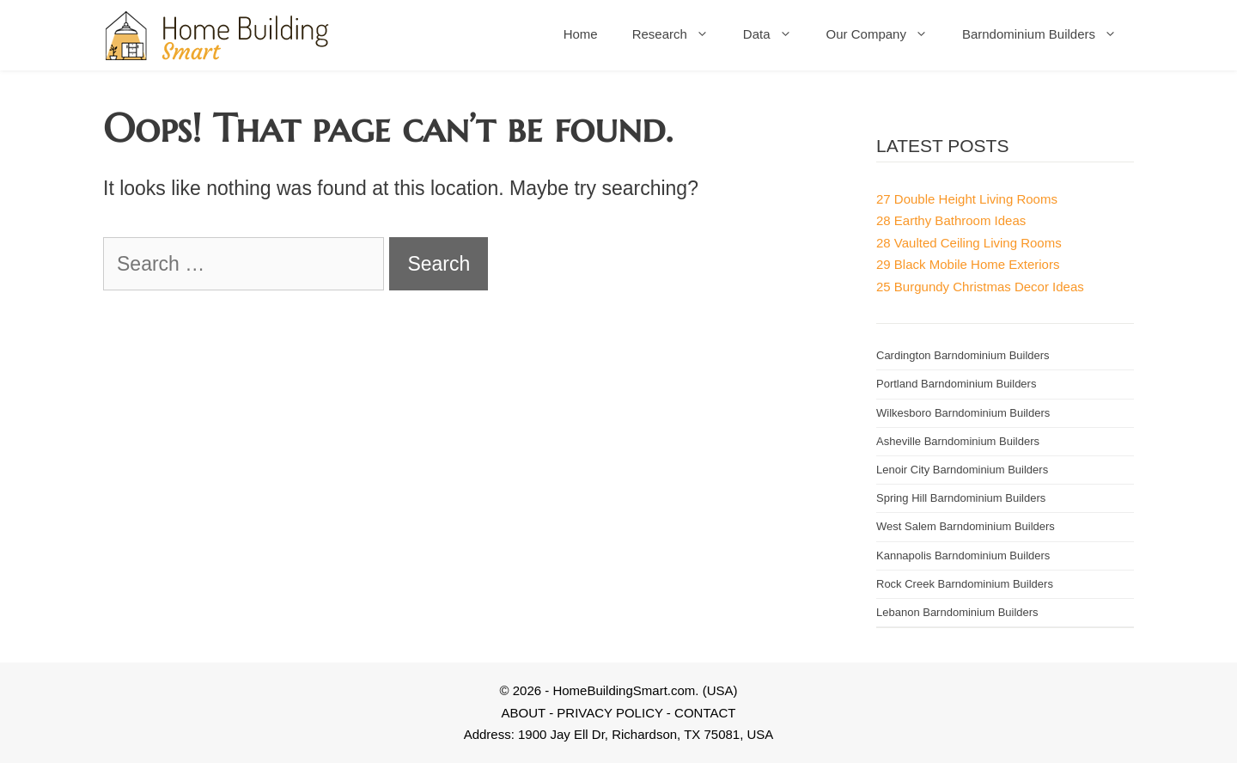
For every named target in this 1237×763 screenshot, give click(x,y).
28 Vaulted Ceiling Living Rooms (969, 242)
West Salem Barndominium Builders (965, 526)
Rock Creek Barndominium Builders (964, 583)
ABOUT (523, 712)
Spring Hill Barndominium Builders (960, 497)
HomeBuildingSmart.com (623, 690)
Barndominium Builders (1048, 34)
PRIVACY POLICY (609, 712)
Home (581, 34)
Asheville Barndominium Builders (957, 441)
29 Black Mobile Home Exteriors (967, 264)
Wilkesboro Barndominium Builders (963, 412)
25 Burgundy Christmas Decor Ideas (980, 286)
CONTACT (704, 712)
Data (776, 34)
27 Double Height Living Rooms (966, 199)
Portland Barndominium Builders (956, 383)
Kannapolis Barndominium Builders (963, 555)
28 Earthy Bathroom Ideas (951, 220)
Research (679, 34)
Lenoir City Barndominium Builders (962, 469)
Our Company (885, 34)
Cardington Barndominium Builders (963, 355)
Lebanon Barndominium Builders (957, 612)
